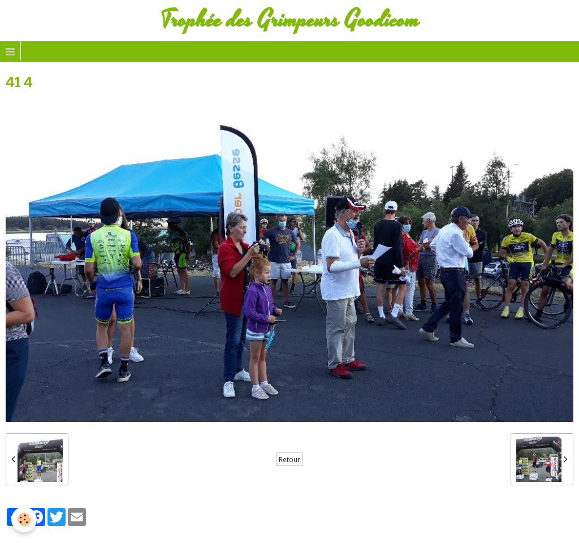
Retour (289, 459)
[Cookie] (24, 519)
